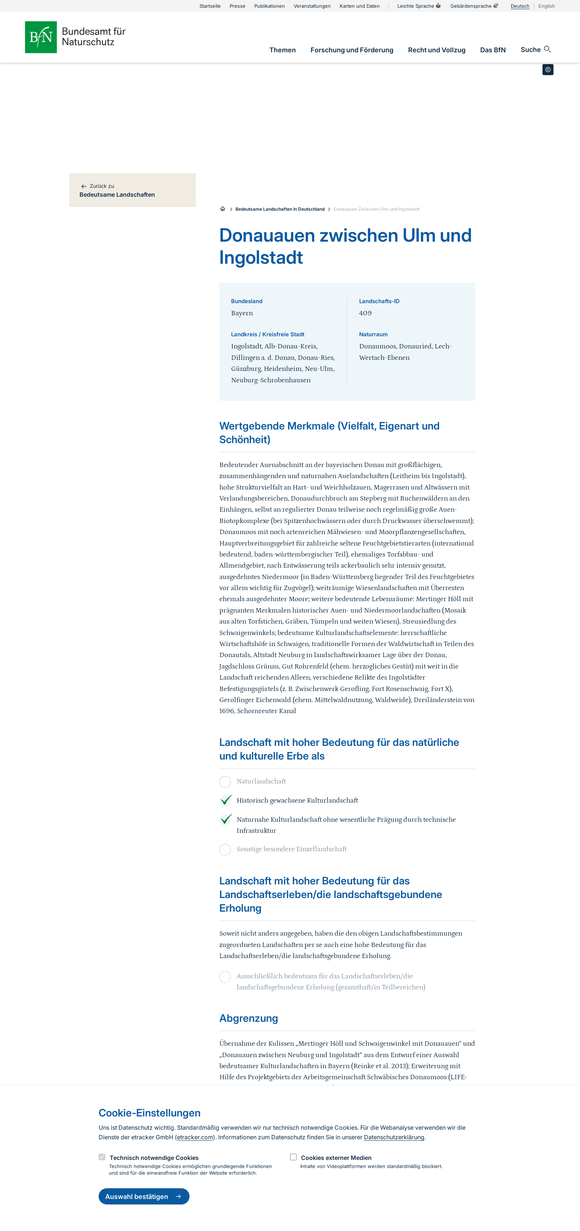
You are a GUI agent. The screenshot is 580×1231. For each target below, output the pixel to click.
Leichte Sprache (419, 5)
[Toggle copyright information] (548, 69)
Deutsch (520, 6)
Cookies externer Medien (336, 1157)
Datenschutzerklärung (394, 1137)
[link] (282, 50)
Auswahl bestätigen (144, 1196)
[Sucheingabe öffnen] (536, 49)
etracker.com (195, 1137)
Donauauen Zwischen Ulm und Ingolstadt (376, 209)
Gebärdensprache (474, 5)
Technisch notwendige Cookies (154, 1157)
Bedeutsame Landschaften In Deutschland (280, 209)
